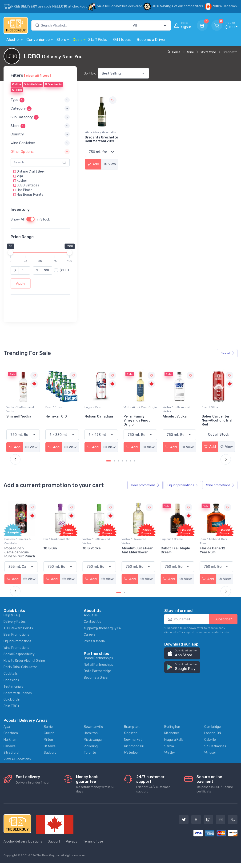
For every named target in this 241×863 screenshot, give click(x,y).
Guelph (49, 733)
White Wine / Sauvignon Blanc (22, 409)
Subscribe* (223, 619)
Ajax (7, 727)
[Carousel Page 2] (114, 460)
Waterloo (131, 753)
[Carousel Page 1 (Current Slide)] (108, 460)
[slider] (10, 252)
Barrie (48, 727)
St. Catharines (215, 746)
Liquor (183, 485)
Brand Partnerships (98, 658)
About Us (91, 615)
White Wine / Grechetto (100, 132)
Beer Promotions (16, 635)
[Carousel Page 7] (134, 460)
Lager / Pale (132, 407)
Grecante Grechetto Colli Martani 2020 (101, 139)
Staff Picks (97, 39)
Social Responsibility (19, 654)
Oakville (210, 740)
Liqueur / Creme (174, 539)
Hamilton (91, 733)
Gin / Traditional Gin (58, 539)
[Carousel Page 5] (126, 460)
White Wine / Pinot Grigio (179, 407)
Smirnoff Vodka (57, 416)
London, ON (212, 733)
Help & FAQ (12, 615)
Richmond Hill (134, 746)
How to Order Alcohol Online (24, 661)
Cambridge (212, 727)
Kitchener (171, 733)
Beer (145, 485)
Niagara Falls (173, 740)
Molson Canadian (138, 416)
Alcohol (13, 39)
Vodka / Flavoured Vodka (136, 541)
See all (227, 353)
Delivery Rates (15, 622)
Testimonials (13, 687)
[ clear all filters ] (37, 75)
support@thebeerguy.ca (102, 628)
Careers (90, 635)
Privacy (71, 841)
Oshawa (10, 746)
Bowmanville (93, 727)
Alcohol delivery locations (23, 841)
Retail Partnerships (98, 665)
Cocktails (11, 674)
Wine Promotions (16, 648)
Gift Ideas (122, 39)
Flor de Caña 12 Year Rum (214, 550)
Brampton (132, 727)
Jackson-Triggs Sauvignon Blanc (20, 418)
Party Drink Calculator (20, 667)
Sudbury (50, 753)
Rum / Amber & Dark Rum (215, 541)
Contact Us (92, 622)
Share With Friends (18, 693)
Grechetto (53, 84)
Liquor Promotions (17, 641)
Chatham (11, 733)
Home (174, 52)
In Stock (43, 219)
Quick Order (12, 699)
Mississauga (93, 740)
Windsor (210, 753)
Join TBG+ (12, 706)
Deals (77, 39)
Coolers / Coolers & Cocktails (19, 541)
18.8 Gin (52, 548)
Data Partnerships (98, 671)
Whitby (169, 753)
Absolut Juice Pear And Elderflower (139, 550)
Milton (48, 740)
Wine (190, 52)
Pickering (91, 746)
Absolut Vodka (214, 416)
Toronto (90, 753)
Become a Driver (151, 39)
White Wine (208, 52)
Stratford (11, 753)
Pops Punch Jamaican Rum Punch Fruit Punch (21, 552)
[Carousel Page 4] (122, 460)
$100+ (65, 270)
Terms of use (93, 841)
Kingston (130, 733)
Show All (17, 219)
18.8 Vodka (93, 548)
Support (54, 841)
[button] (40, 99)
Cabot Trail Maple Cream (177, 550)
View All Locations (17, 759)
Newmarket (133, 740)
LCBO (17, 90)
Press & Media (94, 641)
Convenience (38, 39)
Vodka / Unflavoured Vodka (59, 409)
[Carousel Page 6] (130, 460)
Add (93, 164)
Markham (10, 740)
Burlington (172, 727)
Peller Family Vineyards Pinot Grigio (176, 420)
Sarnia (169, 746)
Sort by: (90, 73)
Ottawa (50, 746)
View (110, 164)
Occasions (11, 680)
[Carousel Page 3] (118, 460)
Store (61, 39)
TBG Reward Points (18, 628)
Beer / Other (92, 407)
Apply (20, 283)
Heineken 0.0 (95, 416)
